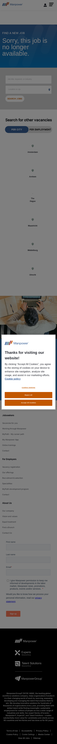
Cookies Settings (28, 387)
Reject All (28, 395)
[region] (28, 371)
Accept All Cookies (28, 403)
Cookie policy (13, 379)
